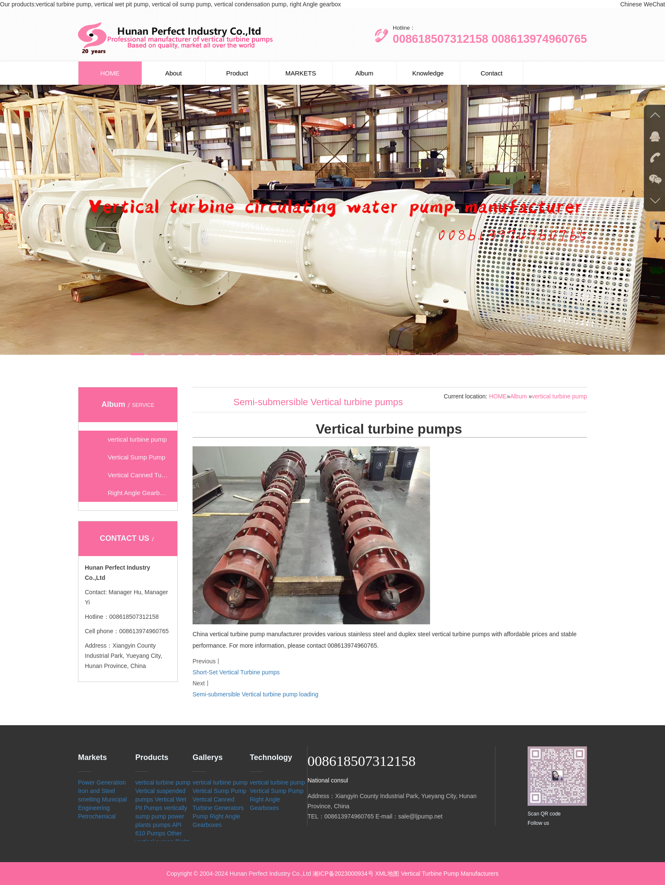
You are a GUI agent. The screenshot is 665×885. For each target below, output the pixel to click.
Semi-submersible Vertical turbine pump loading (255, 694)
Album (364, 73)
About (173, 73)
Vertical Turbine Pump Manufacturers (449, 873)
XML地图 (387, 873)
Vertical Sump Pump (219, 791)
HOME (110, 73)
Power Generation (102, 782)
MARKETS (300, 73)
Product (237, 73)
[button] (137, 354)
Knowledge (428, 73)
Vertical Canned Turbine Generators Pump (218, 808)
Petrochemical (97, 816)
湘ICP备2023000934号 (343, 873)
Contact (492, 73)
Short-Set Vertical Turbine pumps (236, 672)
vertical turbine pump (559, 396)
